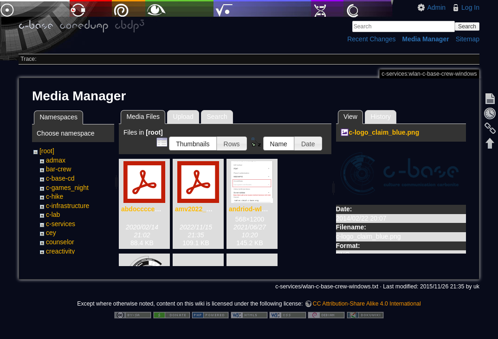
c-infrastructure (67, 205)
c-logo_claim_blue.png (384, 132)
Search (467, 26)
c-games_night (67, 187)
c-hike (54, 196)
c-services (60, 224)
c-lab (53, 214)
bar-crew (58, 169)
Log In (470, 7)
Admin (436, 7)
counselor (60, 242)
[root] (46, 151)
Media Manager (425, 39)
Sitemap (467, 39)
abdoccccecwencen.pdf (157, 209)
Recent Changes (371, 39)
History (381, 116)
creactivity (60, 251)
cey (51, 232)
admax (55, 160)
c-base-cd (60, 178)
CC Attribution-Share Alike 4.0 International (367, 308)
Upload (183, 116)
